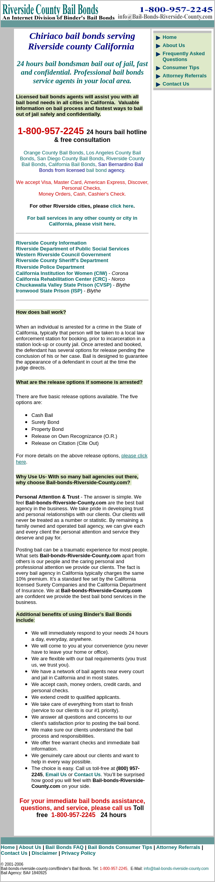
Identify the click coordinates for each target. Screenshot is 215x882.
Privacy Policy (78, 853)
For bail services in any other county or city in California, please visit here (82, 221)
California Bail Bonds (72, 164)
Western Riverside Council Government (63, 254)
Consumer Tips (181, 67)
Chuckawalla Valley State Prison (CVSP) (63, 285)
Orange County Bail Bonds (53, 153)
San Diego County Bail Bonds (70, 158)
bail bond (96, 170)
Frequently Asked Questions (184, 56)
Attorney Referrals (184, 76)
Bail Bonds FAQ (64, 847)
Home (170, 37)
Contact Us (176, 84)
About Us (174, 45)
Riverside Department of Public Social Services (72, 249)
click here (122, 206)
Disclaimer (45, 853)
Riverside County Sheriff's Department (62, 260)
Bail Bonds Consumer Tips (120, 847)
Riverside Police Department (50, 267)
